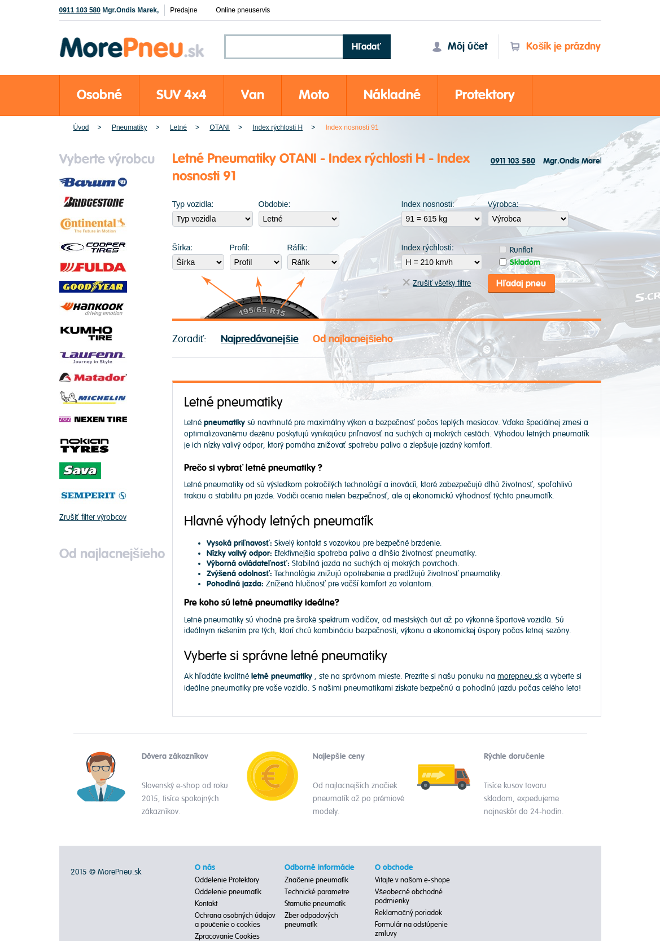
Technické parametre (317, 891)
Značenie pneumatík (316, 880)
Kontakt (206, 903)
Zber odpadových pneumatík (311, 920)
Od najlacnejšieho (353, 338)
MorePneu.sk (119, 872)
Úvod (81, 127)
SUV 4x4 (181, 95)
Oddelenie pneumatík (228, 891)
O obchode (394, 868)
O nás (205, 868)
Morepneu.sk (132, 39)
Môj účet (459, 46)
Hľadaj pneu (521, 283)
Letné (178, 127)
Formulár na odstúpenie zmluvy (411, 929)
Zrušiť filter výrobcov (92, 517)
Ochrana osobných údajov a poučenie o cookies (235, 920)
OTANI (219, 127)
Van (252, 95)
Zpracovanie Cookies (227, 936)
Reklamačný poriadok (408, 912)
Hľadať (366, 46)
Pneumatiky (129, 127)
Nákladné (392, 95)
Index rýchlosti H (277, 127)
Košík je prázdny (555, 46)
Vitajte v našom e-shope (412, 880)
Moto (314, 95)
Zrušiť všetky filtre (437, 283)
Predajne (183, 10)
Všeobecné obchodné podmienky (409, 896)
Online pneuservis (243, 10)
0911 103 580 (79, 10)
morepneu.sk (519, 676)
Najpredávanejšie (260, 338)
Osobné (99, 95)
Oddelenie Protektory (227, 880)
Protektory (485, 95)
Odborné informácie (320, 868)
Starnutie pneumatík (315, 903)
